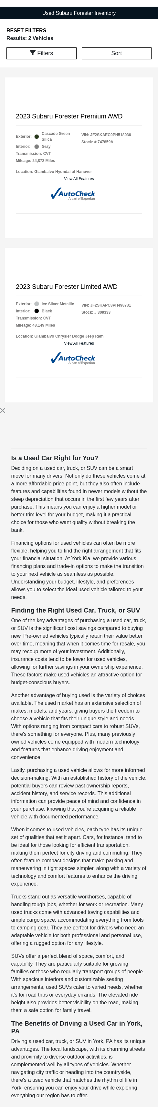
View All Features (79, 179)
